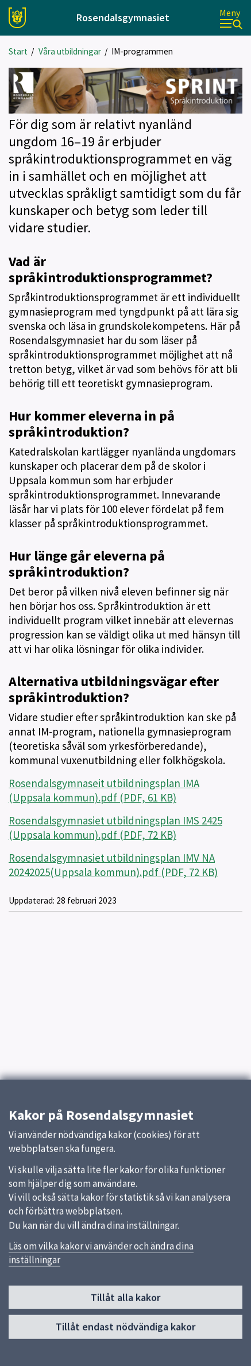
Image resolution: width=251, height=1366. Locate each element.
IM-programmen (142, 51)
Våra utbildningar (69, 51)
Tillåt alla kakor (125, 1303)
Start (18, 51)
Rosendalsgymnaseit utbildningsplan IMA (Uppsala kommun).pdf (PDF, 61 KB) (104, 790)
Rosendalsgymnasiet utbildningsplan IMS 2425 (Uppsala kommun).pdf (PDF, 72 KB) (115, 828)
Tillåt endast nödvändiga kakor (125, 1333)
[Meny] (230, 18)
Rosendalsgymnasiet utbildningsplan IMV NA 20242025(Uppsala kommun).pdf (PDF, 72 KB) (113, 865)
